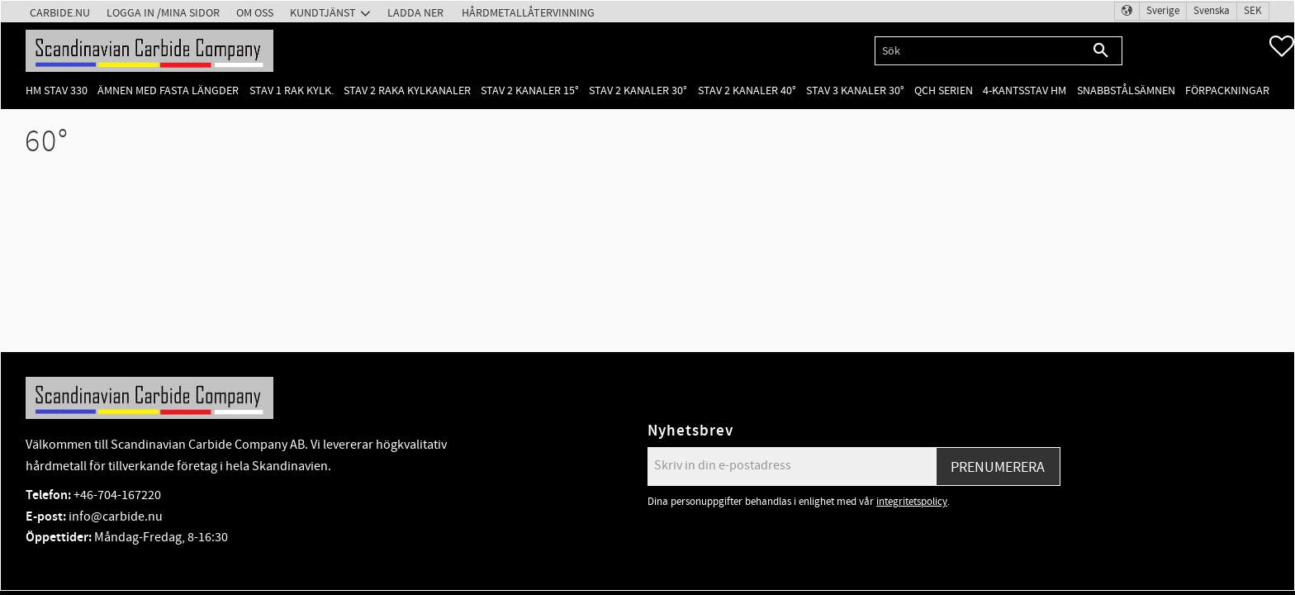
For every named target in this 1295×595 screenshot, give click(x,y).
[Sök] (1101, 50)
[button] (1281, 46)
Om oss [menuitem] (254, 13)
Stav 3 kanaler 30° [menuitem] (855, 90)
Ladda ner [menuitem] (415, 13)
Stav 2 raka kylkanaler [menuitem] (407, 90)
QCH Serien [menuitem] (943, 90)
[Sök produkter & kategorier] (977, 50)
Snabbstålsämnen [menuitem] (1126, 90)
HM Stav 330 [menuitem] (57, 90)
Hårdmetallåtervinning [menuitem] (528, 13)
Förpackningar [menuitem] (1227, 90)
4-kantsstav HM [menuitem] (1024, 90)
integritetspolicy (911, 501)
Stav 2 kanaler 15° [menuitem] (530, 90)
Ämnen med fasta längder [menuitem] (168, 90)
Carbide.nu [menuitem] (60, 13)
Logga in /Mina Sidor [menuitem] (163, 13)
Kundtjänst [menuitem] (323, 13)
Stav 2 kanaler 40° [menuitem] (747, 90)
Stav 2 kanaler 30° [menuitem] (638, 90)
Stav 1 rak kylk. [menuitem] (291, 90)
